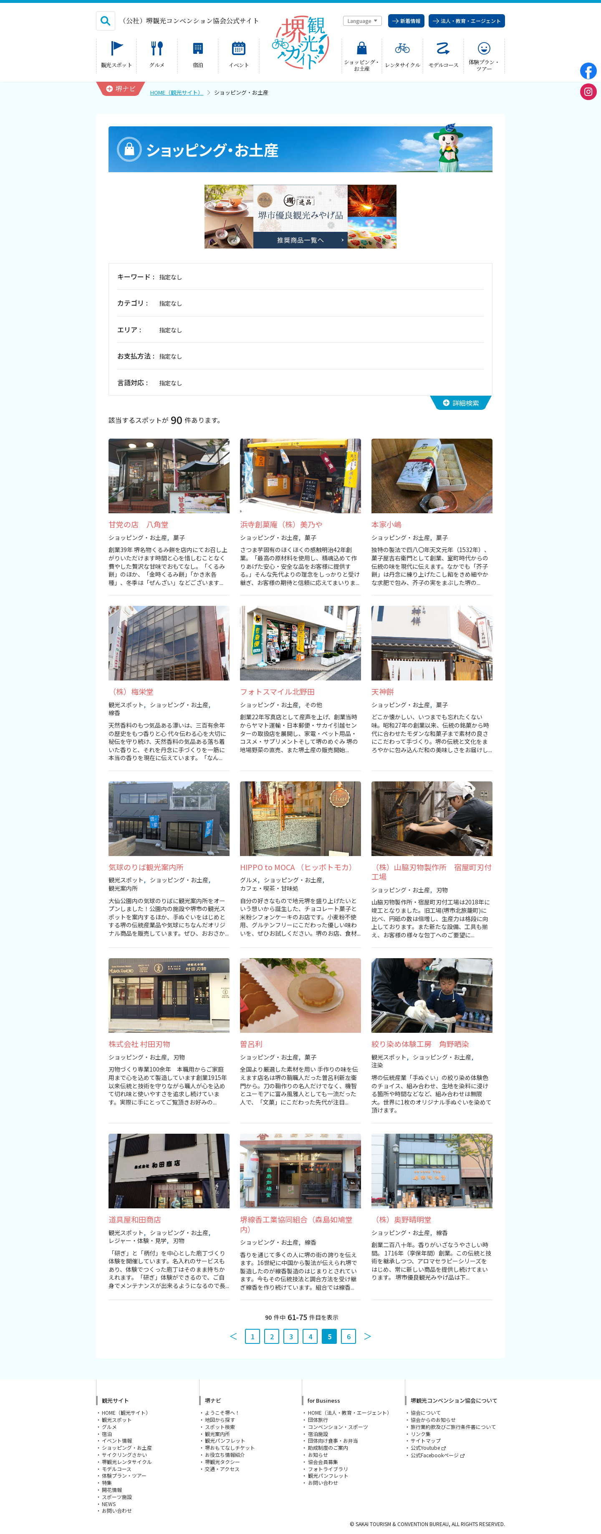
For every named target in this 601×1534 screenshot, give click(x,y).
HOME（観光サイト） (176, 92)
